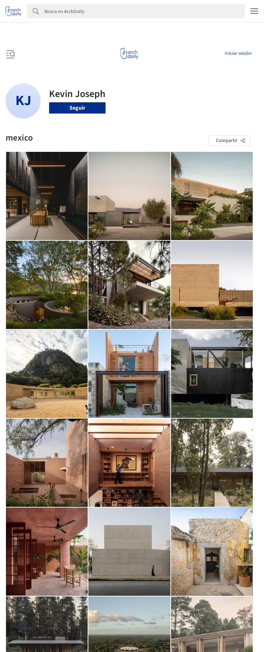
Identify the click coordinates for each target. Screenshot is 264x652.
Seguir (77, 108)
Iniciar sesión (238, 53)
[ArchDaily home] (129, 53)
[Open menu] (9, 53)
